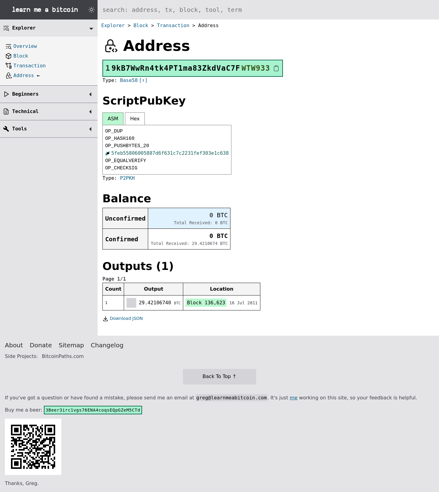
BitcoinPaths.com (63, 356)
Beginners (25, 94)
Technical (25, 111)
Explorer (113, 25)
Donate (41, 345)
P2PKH (127, 178)
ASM (113, 119)
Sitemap (71, 345)
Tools (19, 129)
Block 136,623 (206, 303)
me (293, 398)
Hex (135, 119)
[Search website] (268, 9)
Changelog (107, 345)
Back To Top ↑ (219, 376)
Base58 (129, 80)
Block (141, 25)
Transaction (173, 25)
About (14, 345)
